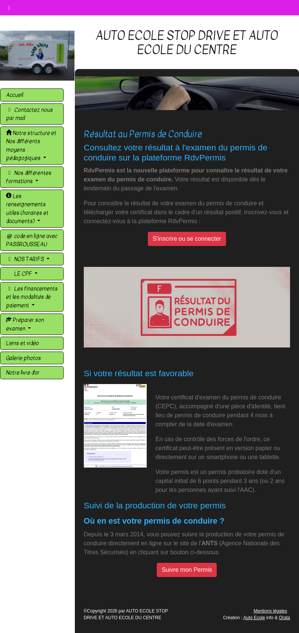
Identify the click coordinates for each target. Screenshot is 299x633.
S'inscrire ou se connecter (187, 239)
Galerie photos (23, 358)
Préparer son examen (25, 324)
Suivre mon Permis (187, 570)
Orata (284, 617)
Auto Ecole (254, 617)
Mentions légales (270, 611)
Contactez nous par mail (29, 114)
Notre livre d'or (22, 372)
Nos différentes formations (28, 177)
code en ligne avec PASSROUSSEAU (31, 240)
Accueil (14, 95)
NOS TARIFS (25, 259)
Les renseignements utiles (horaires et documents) (27, 208)
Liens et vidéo (22, 343)
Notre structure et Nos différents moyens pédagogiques (31, 145)
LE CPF (23, 273)
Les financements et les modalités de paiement (32, 296)
